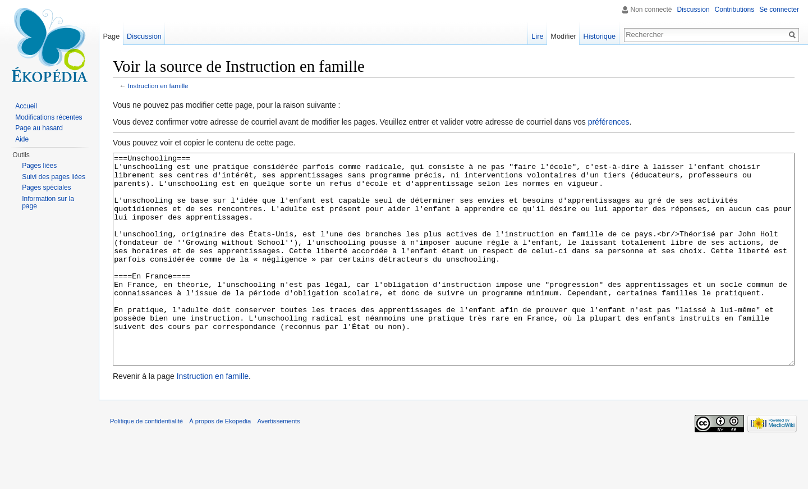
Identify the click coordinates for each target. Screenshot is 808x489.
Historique (600, 36)
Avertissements (278, 463)
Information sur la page (48, 203)
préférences (609, 121)
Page (111, 36)
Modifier (563, 36)
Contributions (735, 9)
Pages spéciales (46, 187)
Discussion (693, 9)
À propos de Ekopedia (220, 463)
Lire (537, 36)
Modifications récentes (48, 117)
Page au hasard (39, 128)
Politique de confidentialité (146, 463)
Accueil (26, 106)
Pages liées (39, 166)
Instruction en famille (158, 85)
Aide (22, 139)
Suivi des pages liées (53, 177)
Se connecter (779, 9)
